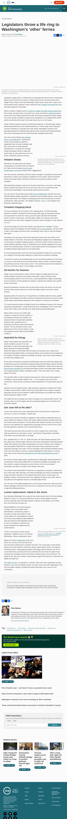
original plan (21, 542)
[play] (4, 9)
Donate (59, 2)
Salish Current (12, 564)
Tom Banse (18, 36)
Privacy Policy (55, 810)
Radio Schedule (29, 812)
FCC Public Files (56, 813)
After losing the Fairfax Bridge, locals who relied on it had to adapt (10, 765)
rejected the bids (53, 115)
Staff (26, 804)
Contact (27, 800)
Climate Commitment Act (14, 631)
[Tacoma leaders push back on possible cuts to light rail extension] (41, 755)
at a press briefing (46, 230)
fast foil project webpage (12, 370)
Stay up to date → (11, 650)
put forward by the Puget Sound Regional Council (40, 455)
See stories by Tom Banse (20, 622)
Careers (40, 808)
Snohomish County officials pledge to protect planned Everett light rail (25, 767)
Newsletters (41, 804)
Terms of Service (56, 806)
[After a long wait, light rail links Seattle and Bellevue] (57, 755)
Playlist (40, 796)
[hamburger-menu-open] (4, 2)
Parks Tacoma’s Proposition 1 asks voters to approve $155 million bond (27, 699)
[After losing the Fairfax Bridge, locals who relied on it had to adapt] (10, 755)
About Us (27, 796)
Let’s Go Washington (40, 196)
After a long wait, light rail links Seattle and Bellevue (56, 764)
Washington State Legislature (37, 630)
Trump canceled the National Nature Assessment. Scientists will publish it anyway (31, 710)
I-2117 (43, 202)
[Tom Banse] (5, 612)
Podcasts (40, 800)
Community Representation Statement (56, 801)
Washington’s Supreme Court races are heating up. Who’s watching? (26, 704)
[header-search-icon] (51, 2)
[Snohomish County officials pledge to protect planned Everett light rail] (26, 755)
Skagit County (51, 630)
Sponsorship (41, 812)
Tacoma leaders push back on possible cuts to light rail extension (40, 766)
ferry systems (22, 630)
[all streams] (64, 8)
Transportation (7, 20)
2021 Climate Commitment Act (47, 106)
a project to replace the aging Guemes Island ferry (44, 113)
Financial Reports (56, 796)
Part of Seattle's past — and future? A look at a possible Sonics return (27, 693)
